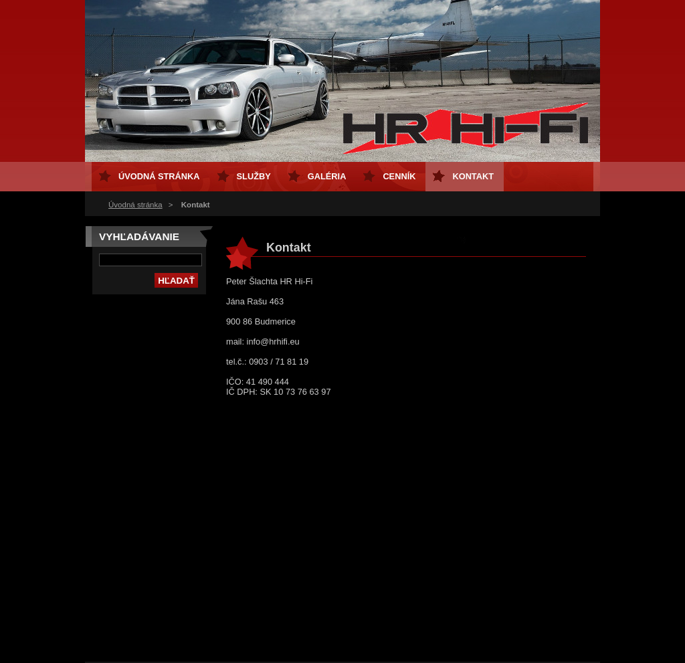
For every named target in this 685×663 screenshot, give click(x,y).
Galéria (327, 176)
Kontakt (473, 176)
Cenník (399, 176)
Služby (254, 176)
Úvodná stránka (135, 205)
